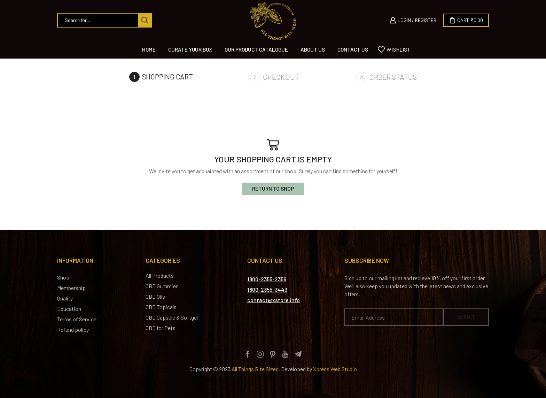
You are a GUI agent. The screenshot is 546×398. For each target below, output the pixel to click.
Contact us (352, 49)
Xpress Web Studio (335, 369)
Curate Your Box (190, 49)
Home (149, 49)
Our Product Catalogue (256, 49)
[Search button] (144, 20)
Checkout (281, 76)
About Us (313, 49)
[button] (266, 279)
